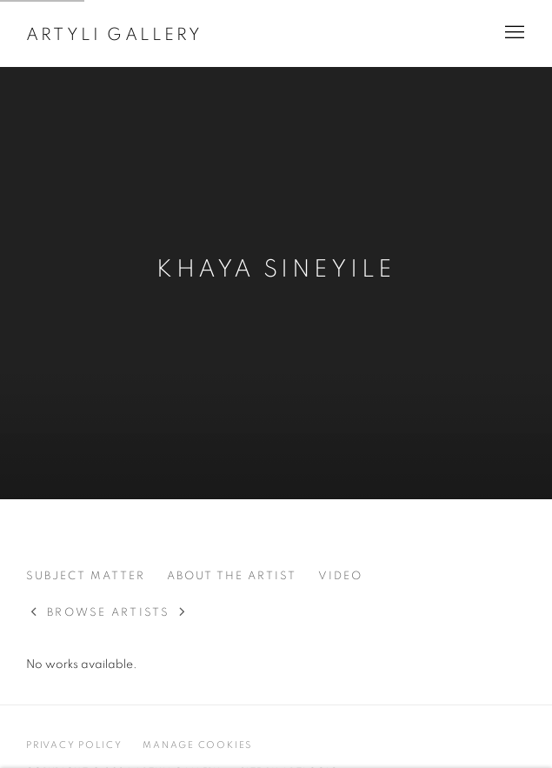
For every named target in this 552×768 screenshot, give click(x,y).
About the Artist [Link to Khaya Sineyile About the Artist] (231, 576)
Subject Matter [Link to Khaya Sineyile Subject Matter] (85, 576)
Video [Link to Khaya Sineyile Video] (340, 576)
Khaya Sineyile (276, 269)
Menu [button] (513, 33)
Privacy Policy (74, 745)
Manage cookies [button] (197, 745)
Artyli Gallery (114, 34)
